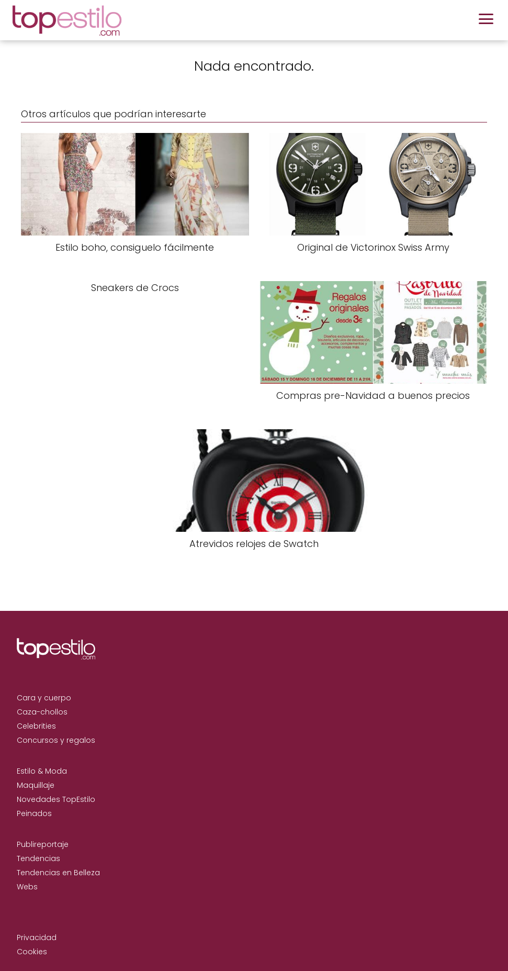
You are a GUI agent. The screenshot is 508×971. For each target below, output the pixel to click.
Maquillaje (35, 785)
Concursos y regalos (56, 740)
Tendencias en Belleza (58, 872)
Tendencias (38, 858)
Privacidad (37, 937)
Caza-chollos (42, 712)
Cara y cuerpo (44, 698)
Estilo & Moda (42, 771)
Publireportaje (43, 844)
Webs (27, 886)
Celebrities (36, 726)
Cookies (32, 951)
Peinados (34, 813)
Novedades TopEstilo (56, 799)
